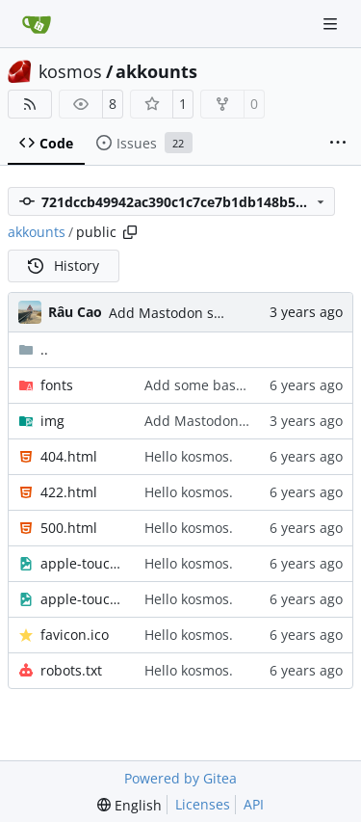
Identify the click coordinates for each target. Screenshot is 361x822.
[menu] (129, 805)
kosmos (70, 71)
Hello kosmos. (188, 456)
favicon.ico (74, 634)
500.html (68, 527)
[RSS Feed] (30, 104)
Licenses (202, 804)
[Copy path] (130, 232)
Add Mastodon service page (198, 313)
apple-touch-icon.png (82, 599)
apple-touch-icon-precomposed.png (82, 563)
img (52, 420)
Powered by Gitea (180, 778)
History (63, 265)
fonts (56, 385)
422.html (68, 492)
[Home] (37, 24)
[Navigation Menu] (332, 24)
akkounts (156, 71)
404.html (68, 456)
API (254, 804)
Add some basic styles (215, 385)
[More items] (337, 143)
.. (33, 349)
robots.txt (71, 670)
